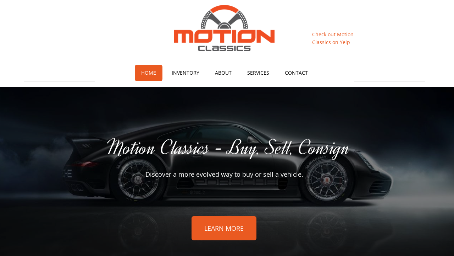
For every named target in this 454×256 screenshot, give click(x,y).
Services (258, 72)
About (223, 72)
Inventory (185, 72)
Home (148, 72)
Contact (296, 72)
